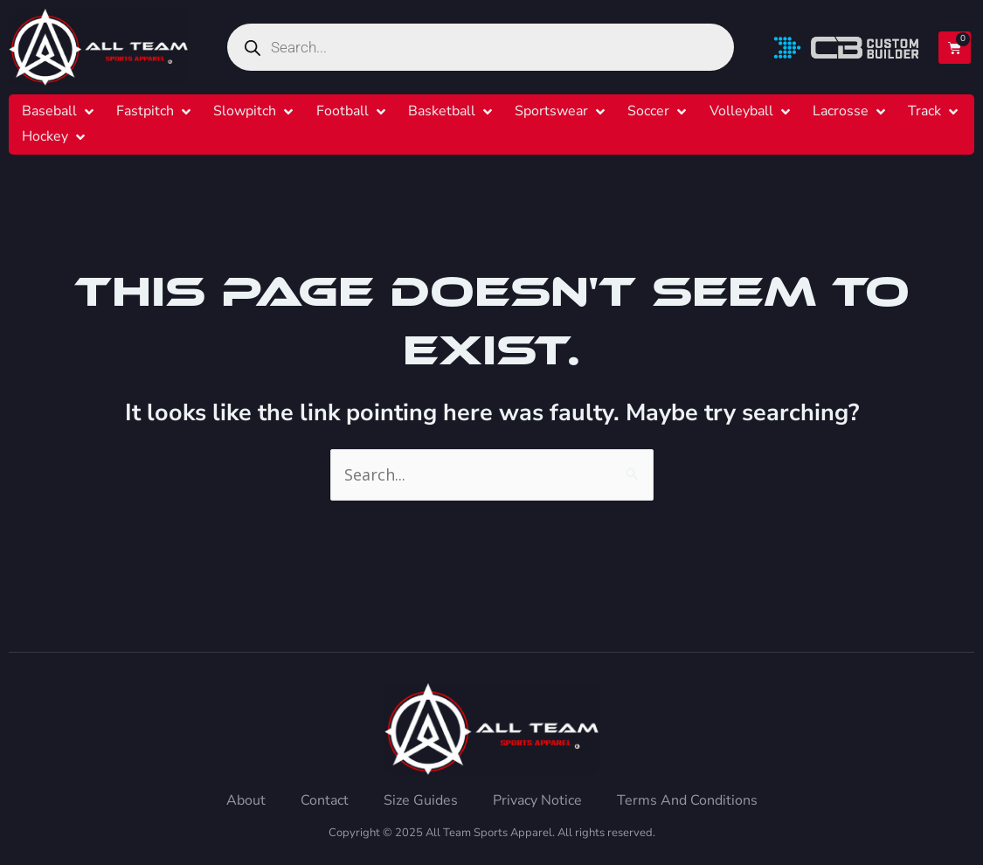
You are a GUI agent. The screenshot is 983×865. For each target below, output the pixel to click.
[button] (59, 111)
